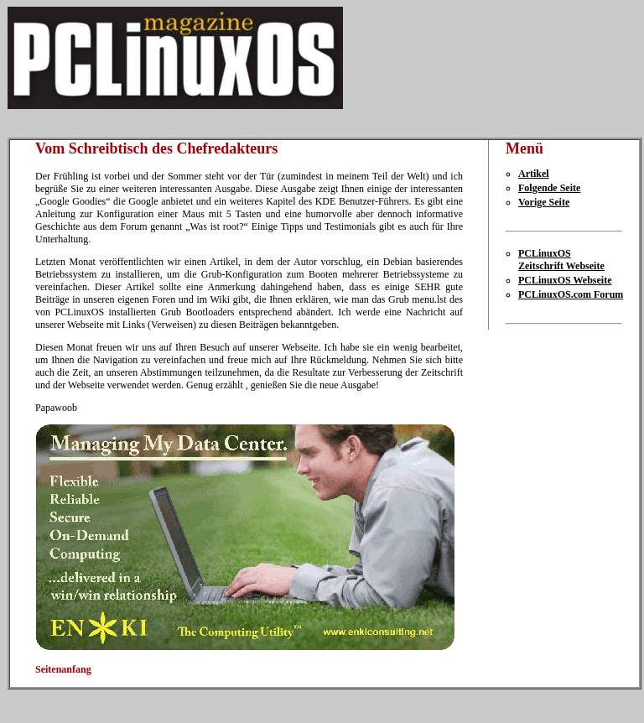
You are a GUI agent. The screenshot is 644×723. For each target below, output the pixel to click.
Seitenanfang (63, 669)
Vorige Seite (543, 202)
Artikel (533, 173)
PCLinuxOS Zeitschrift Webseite (561, 259)
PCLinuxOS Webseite (564, 280)
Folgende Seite (549, 188)
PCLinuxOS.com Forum (570, 294)
